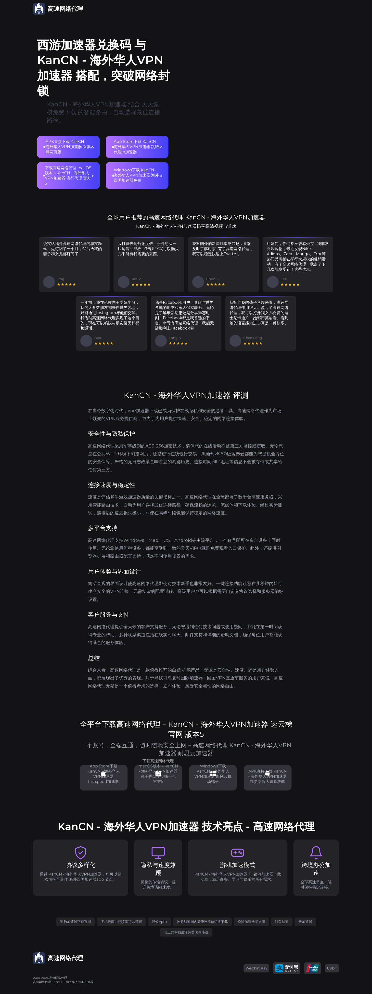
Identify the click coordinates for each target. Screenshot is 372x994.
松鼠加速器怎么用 (251, 921)
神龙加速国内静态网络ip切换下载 (202, 921)
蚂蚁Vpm (159, 921)
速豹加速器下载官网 (75, 921)
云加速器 (305, 921)
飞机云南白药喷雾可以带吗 (121, 921)
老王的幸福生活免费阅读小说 (186, 932)
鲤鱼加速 (282, 921)
